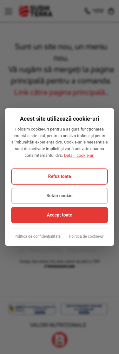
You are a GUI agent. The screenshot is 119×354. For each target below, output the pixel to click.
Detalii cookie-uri (79, 155)
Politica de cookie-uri (86, 236)
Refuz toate (59, 176)
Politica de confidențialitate (38, 236)
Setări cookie (59, 195)
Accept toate (59, 214)
